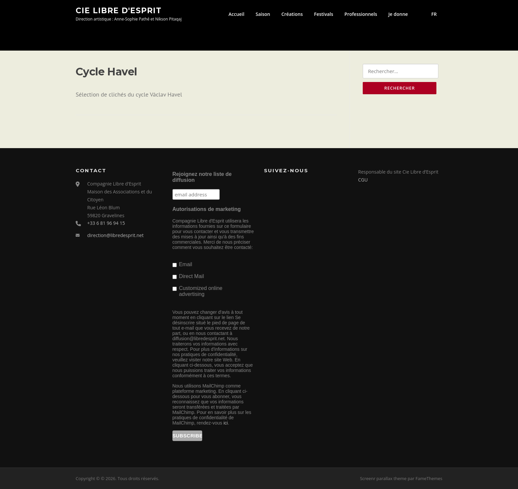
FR (434, 14)
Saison (263, 14)
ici (225, 423)
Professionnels (361, 14)
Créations (292, 14)
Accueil (236, 14)
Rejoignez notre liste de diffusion (202, 177)
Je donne (398, 14)
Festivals (323, 14)
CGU (363, 180)
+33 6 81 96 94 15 (106, 223)
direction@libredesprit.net (115, 235)
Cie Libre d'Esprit (119, 10)
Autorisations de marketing (206, 209)
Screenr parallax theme (383, 478)
